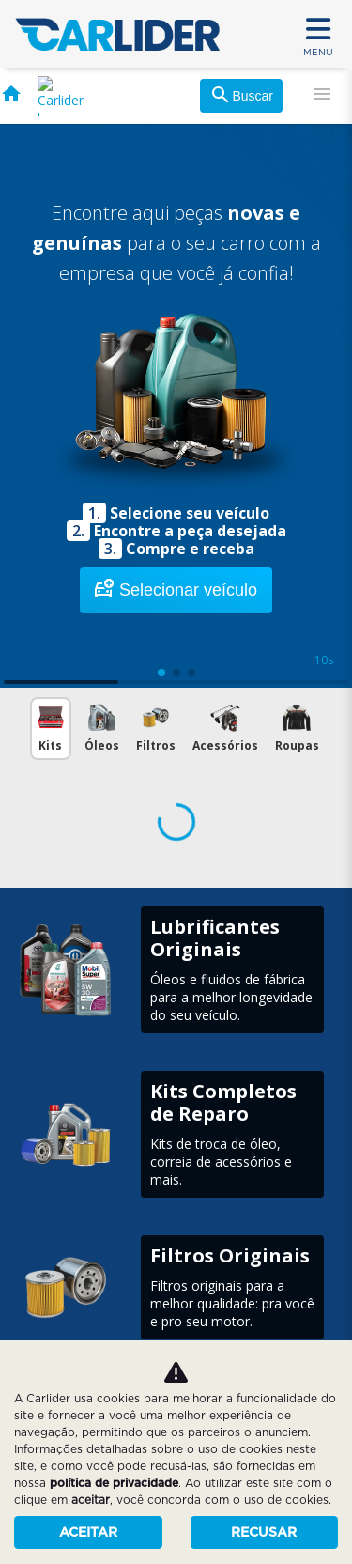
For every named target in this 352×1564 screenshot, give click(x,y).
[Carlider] (117, 32)
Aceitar (88, 1532)
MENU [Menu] (318, 34)
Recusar (264, 1532)
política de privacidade (114, 1483)
